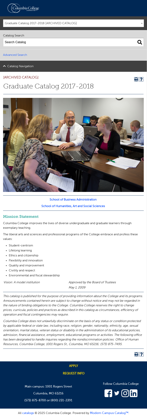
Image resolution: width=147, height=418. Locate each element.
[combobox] (73, 23)
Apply (73, 366)
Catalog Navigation (20, 66)
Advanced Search (15, 55)
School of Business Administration (73, 199)
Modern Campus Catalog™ (109, 413)
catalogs (28, 413)
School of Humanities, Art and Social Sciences (73, 206)
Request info (73, 373)
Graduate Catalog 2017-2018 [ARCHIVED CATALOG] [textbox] (41, 23)
